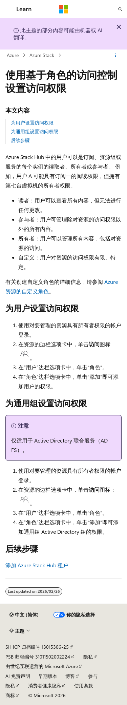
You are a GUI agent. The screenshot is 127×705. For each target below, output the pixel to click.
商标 (10, 695)
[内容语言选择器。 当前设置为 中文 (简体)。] (24, 614)
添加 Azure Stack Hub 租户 (36, 565)
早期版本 (47, 676)
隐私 (88, 656)
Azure (13, 55)
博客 (70, 676)
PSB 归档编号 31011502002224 (37, 656)
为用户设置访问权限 (32, 122)
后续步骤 (20, 140)
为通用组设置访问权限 (34, 131)
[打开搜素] (120, 9)
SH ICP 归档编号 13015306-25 (37, 647)
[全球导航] (7, 9)
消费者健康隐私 (44, 685)
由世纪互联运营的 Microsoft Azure (41, 666)
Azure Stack (41, 55)
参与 (93, 676)
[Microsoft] (63, 9)
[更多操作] (116, 55)
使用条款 (83, 685)
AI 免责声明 (17, 676)
